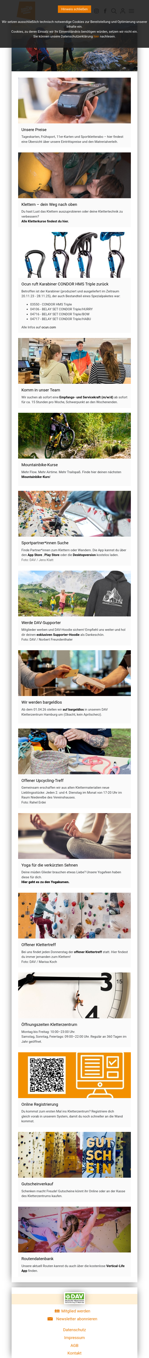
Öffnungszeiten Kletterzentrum (49, 1024)
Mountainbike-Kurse (39, 464)
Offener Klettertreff (38, 944)
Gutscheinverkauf (37, 1184)
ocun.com (49, 327)
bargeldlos (52, 702)
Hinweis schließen (74, 9)
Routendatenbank (37, 1258)
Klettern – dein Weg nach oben (49, 204)
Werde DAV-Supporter (41, 622)
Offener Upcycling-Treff (42, 780)
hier (96, 36)
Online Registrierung (39, 1104)
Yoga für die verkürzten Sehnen (49, 865)
